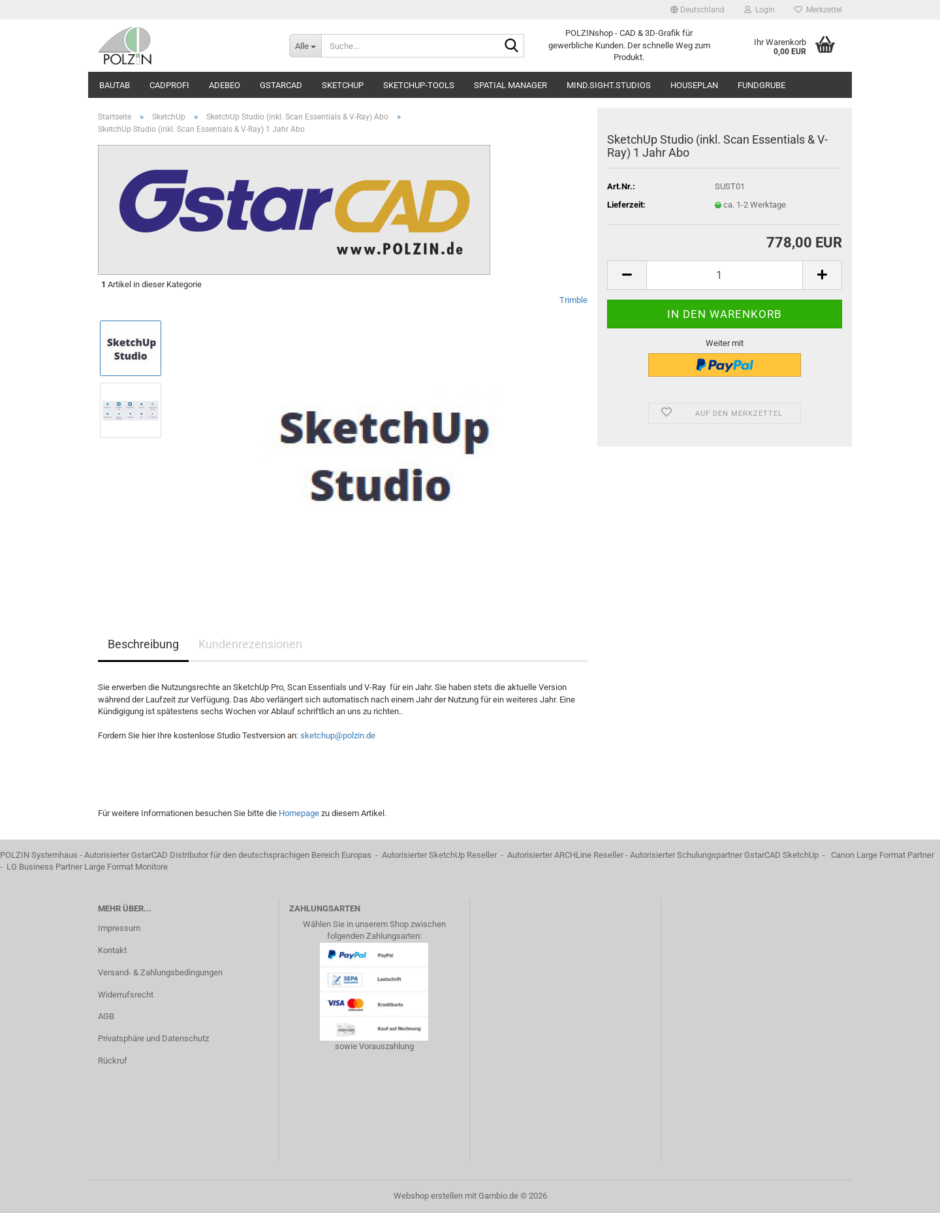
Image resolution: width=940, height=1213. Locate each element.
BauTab (114, 85)
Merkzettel (818, 9)
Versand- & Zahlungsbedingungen (160, 972)
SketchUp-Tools (418, 85)
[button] (697, 10)
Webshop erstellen (428, 1196)
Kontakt (112, 950)
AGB (106, 1016)
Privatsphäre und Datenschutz (153, 1038)
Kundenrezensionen (250, 644)
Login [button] (759, 9)
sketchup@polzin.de (337, 735)
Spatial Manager (510, 85)
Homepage (299, 813)
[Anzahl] (724, 275)
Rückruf (112, 1060)
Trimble (573, 300)
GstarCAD (281, 85)
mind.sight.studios (609, 85)
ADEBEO (224, 85)
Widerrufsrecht (125, 995)
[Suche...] (305, 45)
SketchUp (343, 85)
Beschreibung (143, 644)
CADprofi (169, 85)
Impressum (119, 928)
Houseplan (694, 85)
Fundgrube (761, 85)
